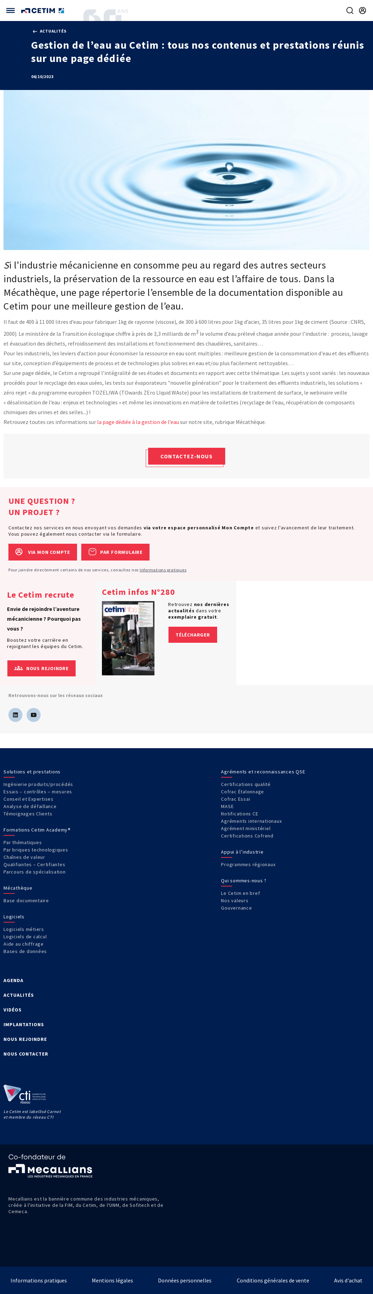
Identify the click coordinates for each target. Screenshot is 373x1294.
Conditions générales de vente (273, 1280)
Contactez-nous (186, 456)
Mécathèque (18, 888)
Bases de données (25, 951)
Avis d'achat (348, 1280)
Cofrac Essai (235, 799)
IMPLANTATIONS (24, 1024)
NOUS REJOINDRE (25, 1039)
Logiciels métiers (24, 929)
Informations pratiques (163, 569)
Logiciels (14, 916)
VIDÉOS (13, 1010)
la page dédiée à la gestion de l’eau (138, 421)
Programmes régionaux (248, 864)
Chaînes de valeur (24, 857)
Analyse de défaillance (30, 806)
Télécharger (192, 635)
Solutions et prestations (32, 771)
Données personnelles (185, 1280)
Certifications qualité (246, 784)
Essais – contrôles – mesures (38, 791)
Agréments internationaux (251, 821)
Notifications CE (239, 814)
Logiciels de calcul (25, 936)
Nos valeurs (234, 900)
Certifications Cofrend (247, 836)
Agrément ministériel (245, 828)
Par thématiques (23, 842)
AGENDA (13, 980)
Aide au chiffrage (24, 944)
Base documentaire (26, 900)
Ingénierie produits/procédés (38, 784)
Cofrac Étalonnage (242, 791)
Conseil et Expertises (29, 799)
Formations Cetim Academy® (37, 830)
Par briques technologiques (36, 850)
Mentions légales (112, 1280)
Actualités (50, 31)
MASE (227, 806)
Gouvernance (236, 908)
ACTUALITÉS (19, 995)
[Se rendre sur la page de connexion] (362, 10)
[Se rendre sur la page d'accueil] (43, 11)
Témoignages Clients (28, 814)
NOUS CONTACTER (26, 1054)
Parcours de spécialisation (35, 872)
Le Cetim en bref (240, 893)
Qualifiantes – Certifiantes (34, 864)
